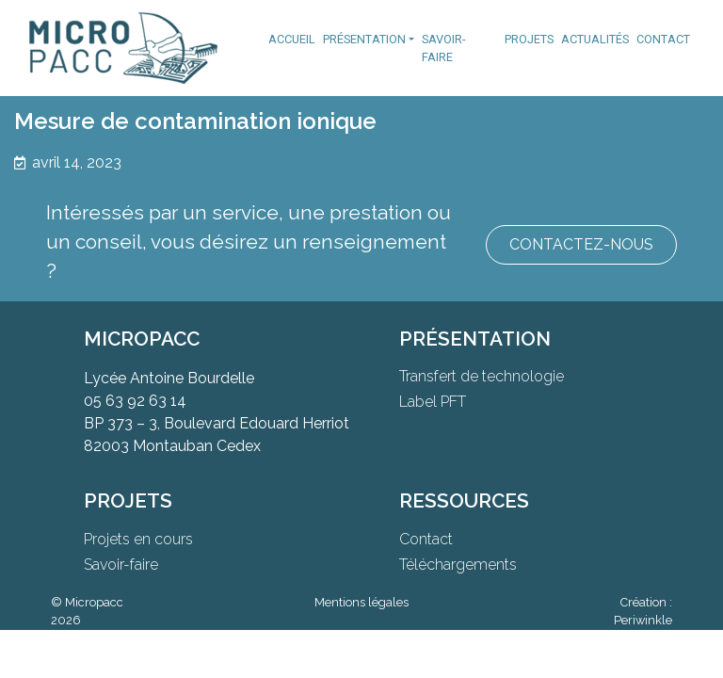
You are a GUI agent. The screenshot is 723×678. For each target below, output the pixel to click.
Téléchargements (458, 564)
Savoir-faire (444, 48)
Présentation (364, 39)
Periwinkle (643, 620)
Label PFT (432, 402)
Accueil (291, 39)
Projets (529, 39)
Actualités (595, 39)
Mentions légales (361, 602)
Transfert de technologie (481, 376)
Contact (663, 39)
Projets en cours (138, 539)
